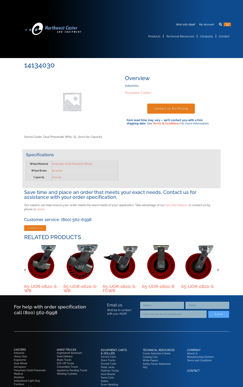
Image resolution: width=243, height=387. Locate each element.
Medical (18, 373)
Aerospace (132, 92)
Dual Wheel (20, 363)
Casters (146, 92)
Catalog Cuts (150, 357)
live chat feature (176, 205)
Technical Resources (180, 36)
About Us (192, 353)
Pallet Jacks (108, 367)
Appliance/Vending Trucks (72, 370)
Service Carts (108, 356)
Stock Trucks (108, 360)
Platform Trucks (110, 370)
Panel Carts (107, 377)
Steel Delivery (65, 356)
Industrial (19, 353)
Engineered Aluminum (69, 353)
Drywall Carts (108, 363)
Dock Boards (108, 374)
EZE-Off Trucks (65, 363)
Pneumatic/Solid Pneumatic (30, 370)
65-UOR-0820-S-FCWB (120, 288)
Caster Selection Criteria (156, 353)
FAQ (145, 367)
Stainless (19, 377)
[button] (220, 24)
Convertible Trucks (67, 366)
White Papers (150, 360)
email (40, 209)
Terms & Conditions (166, 123)
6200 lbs (57, 177)
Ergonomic (20, 360)
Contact (224, 36)
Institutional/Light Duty (27, 380)
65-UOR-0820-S (197, 286)
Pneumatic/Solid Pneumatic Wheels (72, 163)
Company (206, 36)
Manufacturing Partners (200, 357)
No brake (57, 170)
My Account (206, 24)
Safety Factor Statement (157, 363)
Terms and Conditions (199, 360)
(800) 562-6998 (185, 24)
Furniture (19, 384)
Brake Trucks (64, 360)
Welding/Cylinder (67, 373)
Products (154, 36)
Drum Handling (109, 384)
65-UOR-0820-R (158, 286)
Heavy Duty (20, 356)
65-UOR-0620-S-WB (80, 288)
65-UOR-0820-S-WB (41, 288)
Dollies (104, 381)
